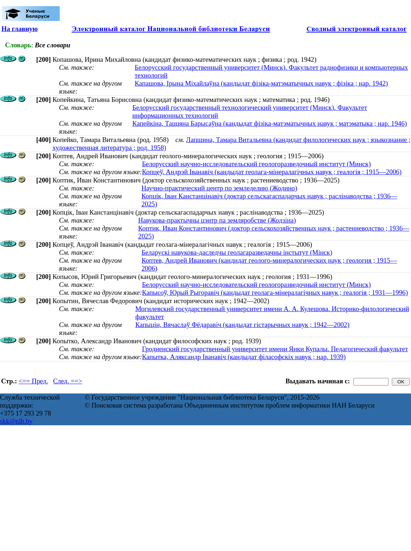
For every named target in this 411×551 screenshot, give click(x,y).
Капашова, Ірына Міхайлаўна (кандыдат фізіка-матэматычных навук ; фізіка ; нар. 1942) (261, 83)
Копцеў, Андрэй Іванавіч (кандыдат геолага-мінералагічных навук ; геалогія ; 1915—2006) (272, 172)
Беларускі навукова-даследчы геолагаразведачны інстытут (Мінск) (236, 252)
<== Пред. (33, 381)
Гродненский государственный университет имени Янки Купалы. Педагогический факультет (275, 349)
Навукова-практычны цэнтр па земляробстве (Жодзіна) (217, 220)
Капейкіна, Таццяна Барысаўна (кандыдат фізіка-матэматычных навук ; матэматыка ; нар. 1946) (269, 123)
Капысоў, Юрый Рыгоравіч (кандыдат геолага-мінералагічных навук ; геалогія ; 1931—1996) (275, 292)
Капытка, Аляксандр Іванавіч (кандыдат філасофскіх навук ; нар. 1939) (244, 357)
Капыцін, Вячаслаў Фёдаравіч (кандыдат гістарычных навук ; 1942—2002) (242, 324)
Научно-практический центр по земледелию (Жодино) (219, 188)
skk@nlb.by (16, 421)
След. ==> (67, 381)
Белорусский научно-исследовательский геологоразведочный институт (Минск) (256, 164)
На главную (19, 29)
